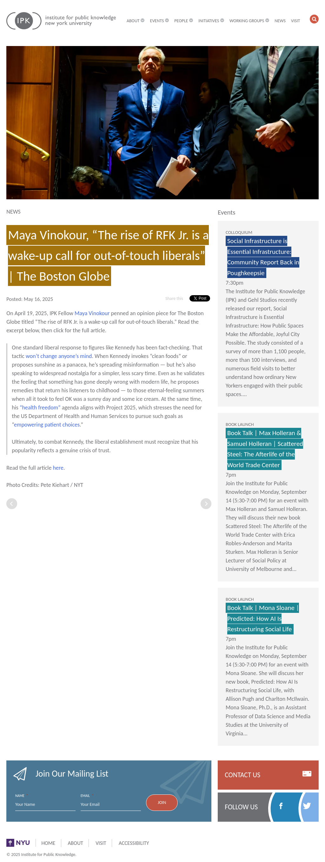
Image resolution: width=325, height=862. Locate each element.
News (280, 20)
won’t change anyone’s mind (59, 356)
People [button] (183, 20)
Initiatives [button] (211, 20)
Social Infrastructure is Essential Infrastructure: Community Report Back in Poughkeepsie (263, 257)
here (58, 467)
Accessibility (134, 843)
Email (87, 796)
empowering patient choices (47, 424)
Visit (295, 20)
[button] (314, 19)
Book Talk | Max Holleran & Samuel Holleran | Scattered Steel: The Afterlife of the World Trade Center (265, 449)
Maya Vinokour (92, 313)
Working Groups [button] (249, 20)
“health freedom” (40, 407)
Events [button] (159, 20)
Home (48, 843)
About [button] (136, 20)
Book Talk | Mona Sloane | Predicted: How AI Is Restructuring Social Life (263, 618)
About (75, 843)
